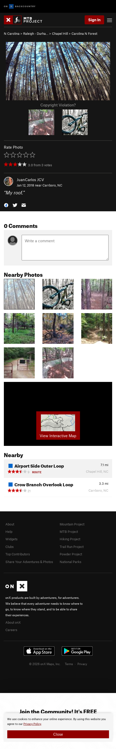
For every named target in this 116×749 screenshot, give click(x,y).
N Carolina (12, 33)
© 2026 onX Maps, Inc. (44, 664)
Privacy (82, 664)
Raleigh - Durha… (35, 33)
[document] (58, 727)
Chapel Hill (60, 33)
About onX (13, 622)
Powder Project (71, 554)
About (9, 524)
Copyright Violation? (58, 105)
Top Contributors (17, 554)
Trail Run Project (72, 547)
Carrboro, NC (52, 185)
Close (58, 734)
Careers (11, 630)
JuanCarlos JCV (30, 179)
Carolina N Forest (84, 33)
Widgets (11, 539)
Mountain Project (72, 524)
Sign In (94, 19)
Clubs (9, 547)
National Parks (70, 562)
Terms (69, 664)
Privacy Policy (32, 724)
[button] (6, 205)
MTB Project (69, 532)
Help (8, 532)
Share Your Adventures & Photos (29, 562)
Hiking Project (70, 539)
